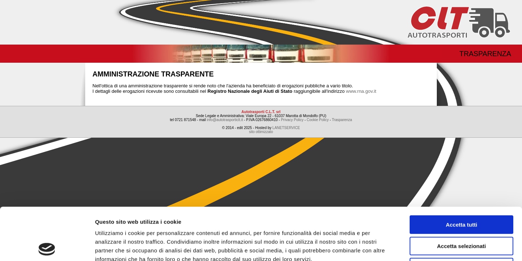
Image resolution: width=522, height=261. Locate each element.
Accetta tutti (461, 172)
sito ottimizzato (261, 132)
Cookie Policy (318, 120)
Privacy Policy (292, 120)
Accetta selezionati (461, 194)
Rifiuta (461, 215)
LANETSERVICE (286, 128)
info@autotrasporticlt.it (225, 120)
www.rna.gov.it (361, 91)
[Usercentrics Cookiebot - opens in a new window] (47, 246)
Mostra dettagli (381, 247)
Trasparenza (485, 54)
